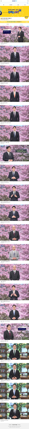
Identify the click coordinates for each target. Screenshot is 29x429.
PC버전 (19, 424)
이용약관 (10, 424)
